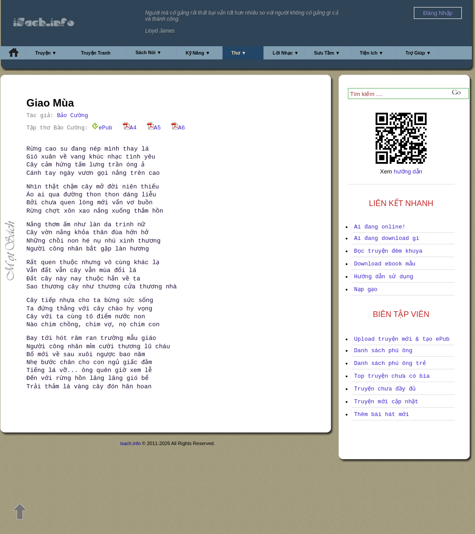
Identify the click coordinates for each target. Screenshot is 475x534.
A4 (130, 128)
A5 (154, 128)
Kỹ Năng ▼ (198, 52)
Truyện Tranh (95, 52)
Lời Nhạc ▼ (286, 52)
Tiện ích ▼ (372, 52)
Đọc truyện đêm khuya (388, 251)
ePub (101, 128)
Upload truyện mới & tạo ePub (401, 339)
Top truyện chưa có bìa (392, 376)
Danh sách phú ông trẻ (390, 363)
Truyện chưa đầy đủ (385, 389)
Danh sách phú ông (383, 350)
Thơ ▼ (238, 52)
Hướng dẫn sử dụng (383, 276)
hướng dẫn (408, 171)
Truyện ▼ (46, 52)
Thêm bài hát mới (381, 414)
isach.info (130, 443)
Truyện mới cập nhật (386, 401)
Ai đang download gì (386, 238)
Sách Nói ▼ (148, 52)
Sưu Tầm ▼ (327, 52)
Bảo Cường (72, 115)
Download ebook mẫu (385, 264)
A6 (178, 128)
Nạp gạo (365, 289)
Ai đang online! (380, 227)
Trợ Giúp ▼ (418, 52)
